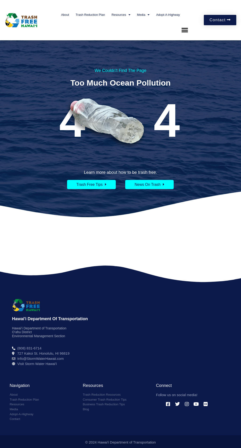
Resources (121, 15)
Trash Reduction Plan (90, 15)
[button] (184, 30)
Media (143, 15)
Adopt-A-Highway (168, 15)
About (65, 15)
